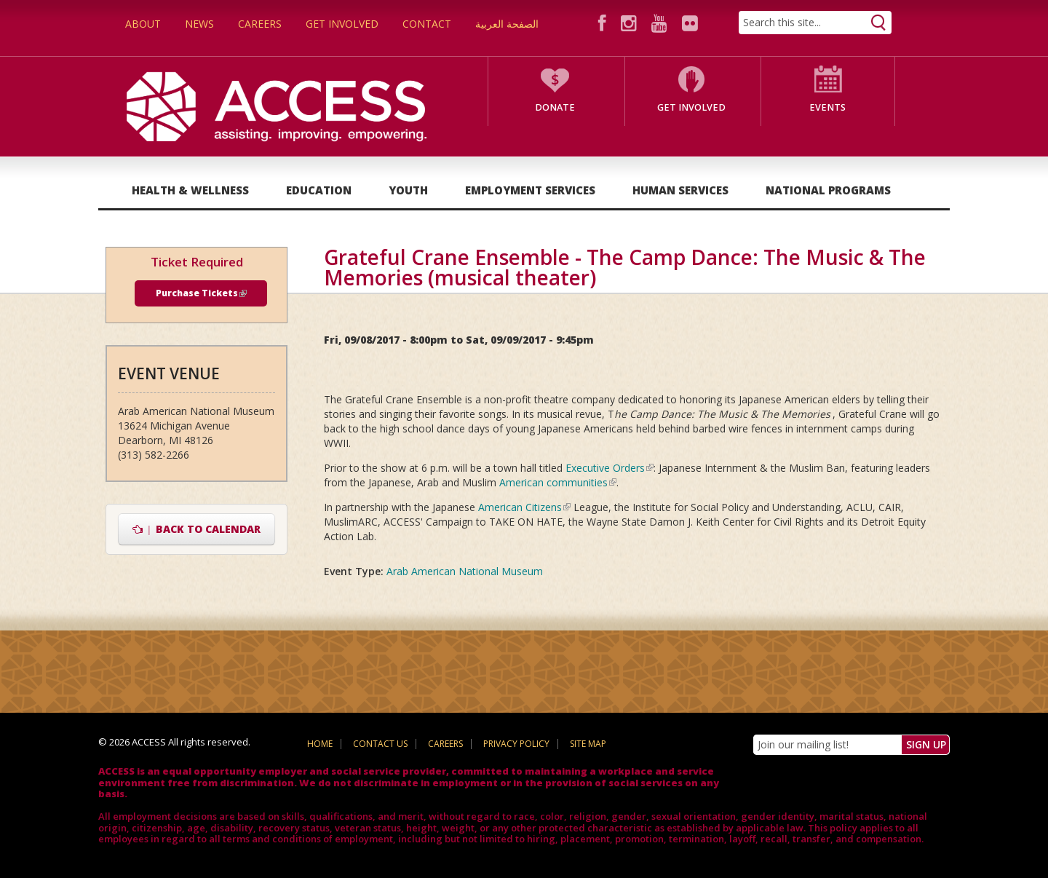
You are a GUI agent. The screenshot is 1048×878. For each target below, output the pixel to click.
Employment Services (530, 190)
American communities (557, 482)
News (199, 24)
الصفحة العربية (507, 24)
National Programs (828, 190)
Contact (426, 24)
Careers (260, 24)
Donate (555, 107)
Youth (408, 190)
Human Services (680, 190)
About (143, 24)
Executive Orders (609, 468)
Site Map (588, 743)
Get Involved (342, 24)
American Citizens (524, 507)
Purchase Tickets (201, 293)
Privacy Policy (516, 743)
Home (320, 743)
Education (319, 190)
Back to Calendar (196, 529)
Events (827, 107)
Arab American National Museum (464, 571)
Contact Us (380, 743)
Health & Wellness (190, 190)
